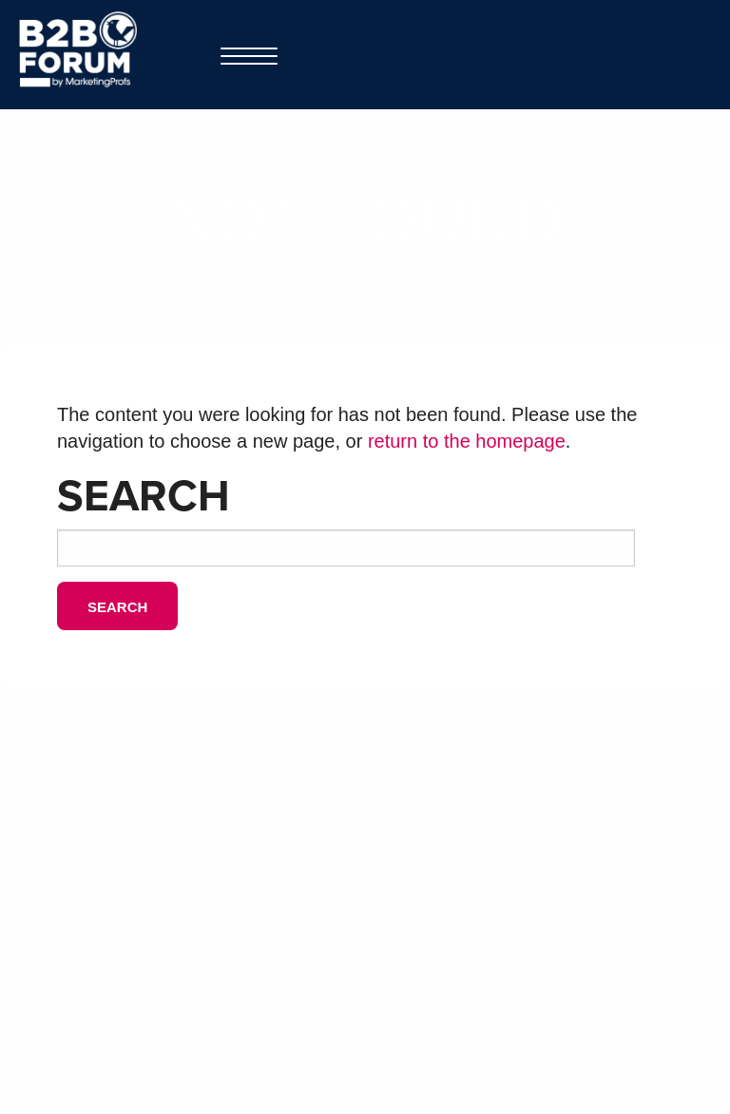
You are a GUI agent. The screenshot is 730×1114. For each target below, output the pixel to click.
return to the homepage (467, 441)
